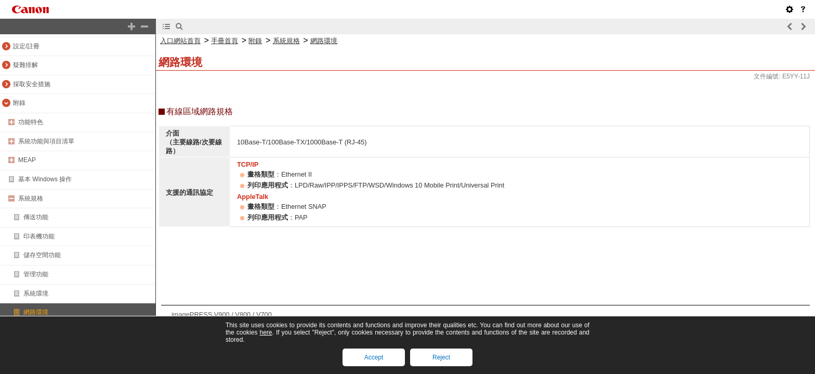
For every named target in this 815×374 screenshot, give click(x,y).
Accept (374, 357)
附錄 (19, 102)
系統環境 (35, 293)
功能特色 (30, 122)
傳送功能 (35, 217)
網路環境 (35, 312)
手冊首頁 (224, 41)
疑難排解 (25, 65)
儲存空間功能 (42, 255)
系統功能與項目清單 (46, 141)
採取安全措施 (31, 84)
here (265, 332)
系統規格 (30, 198)
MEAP (27, 160)
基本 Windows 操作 (45, 179)
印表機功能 (39, 236)
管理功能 (35, 274)
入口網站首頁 (180, 41)
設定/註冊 (26, 46)
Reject (441, 357)
